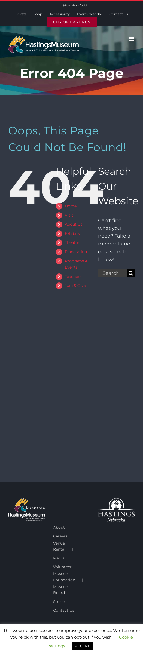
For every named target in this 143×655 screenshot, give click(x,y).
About (59, 527)
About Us (74, 224)
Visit (69, 215)
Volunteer (62, 566)
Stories (59, 601)
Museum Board (61, 589)
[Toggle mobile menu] (132, 39)
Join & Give (75, 285)
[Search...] (112, 273)
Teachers (73, 276)
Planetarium (77, 251)
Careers (60, 536)
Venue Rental (59, 546)
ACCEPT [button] (82, 646)
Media (59, 558)
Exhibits (72, 233)
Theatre (72, 242)
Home (71, 206)
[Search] (131, 273)
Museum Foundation (64, 576)
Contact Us (63, 610)
